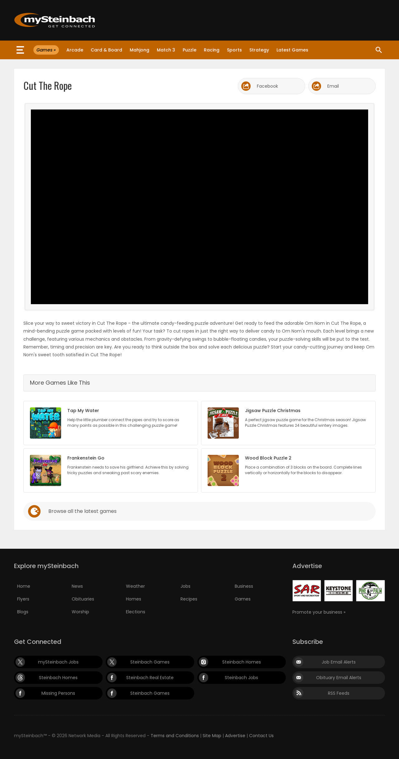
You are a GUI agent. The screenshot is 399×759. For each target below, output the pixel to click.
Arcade (74, 50)
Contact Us (261, 735)
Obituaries (83, 599)
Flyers (23, 599)
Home (23, 586)
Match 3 (166, 50)
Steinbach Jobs (241, 677)
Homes (133, 599)
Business (244, 586)
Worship (80, 612)
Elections (135, 612)
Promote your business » (318, 612)
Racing (211, 50)
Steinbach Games (150, 662)
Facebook (267, 86)
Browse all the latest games (82, 511)
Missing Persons (58, 693)
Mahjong (139, 50)
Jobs (185, 586)
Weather (135, 586)
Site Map (212, 735)
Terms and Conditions (175, 735)
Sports (234, 50)
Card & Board (106, 50)
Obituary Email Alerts (338, 677)
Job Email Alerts (339, 662)
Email (333, 86)
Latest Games (292, 50)
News (77, 586)
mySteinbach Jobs (58, 662)
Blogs (22, 612)
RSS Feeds (338, 693)
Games (243, 599)
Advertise (235, 735)
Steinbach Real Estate (150, 677)
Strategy (259, 50)
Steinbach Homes (241, 662)
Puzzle (189, 50)
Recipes (188, 599)
